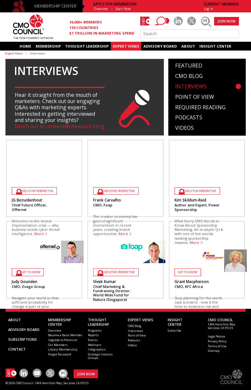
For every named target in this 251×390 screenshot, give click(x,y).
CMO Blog (189, 76)
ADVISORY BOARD (160, 46)
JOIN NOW (226, 21)
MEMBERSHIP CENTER (55, 6)
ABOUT (188, 46)
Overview (100, 9)
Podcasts (188, 117)
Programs (95, 330)
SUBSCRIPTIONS (22, 339)
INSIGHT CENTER (215, 46)
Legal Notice (216, 336)
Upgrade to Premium (62, 340)
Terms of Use (217, 346)
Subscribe (174, 330)
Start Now (123, 9)
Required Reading (200, 107)
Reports (93, 335)
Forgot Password (59, 354)
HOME (25, 46)
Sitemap (213, 351)
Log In (208, 9)
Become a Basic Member (65, 335)
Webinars (94, 345)
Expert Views (14, 53)
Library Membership (62, 349)
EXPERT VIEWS (126, 46)
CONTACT (17, 349)
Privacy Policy (217, 341)
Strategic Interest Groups (100, 356)
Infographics (97, 349)
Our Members (58, 345)
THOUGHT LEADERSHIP (87, 46)
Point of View (194, 97)
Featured (188, 66)
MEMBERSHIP (48, 46)
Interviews (191, 86)
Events (93, 340)
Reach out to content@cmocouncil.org (60, 126)
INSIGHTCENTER (175, 322)
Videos (184, 128)
